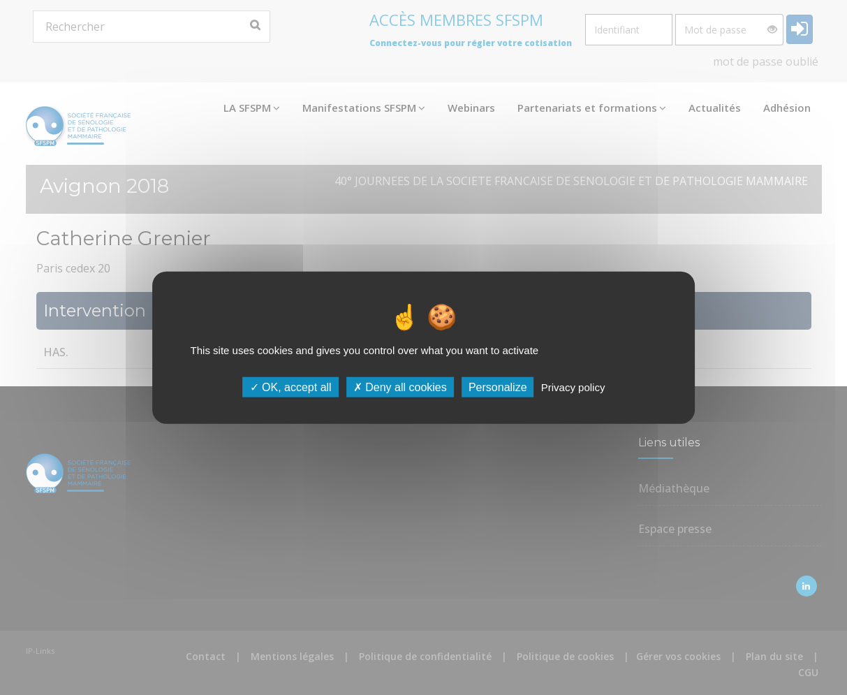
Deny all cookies (400, 387)
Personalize (498, 387)
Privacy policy (573, 387)
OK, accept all (291, 387)
